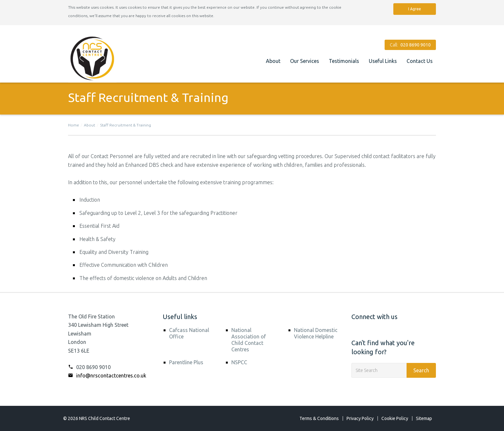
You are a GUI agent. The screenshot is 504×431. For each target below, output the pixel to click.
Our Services (304, 61)
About (273, 61)
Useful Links (383, 61)
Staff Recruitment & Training (125, 125)
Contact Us (420, 61)
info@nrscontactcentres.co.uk (107, 375)
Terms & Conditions (319, 418)
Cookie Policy (394, 418)
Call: (410, 44)
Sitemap (424, 418)
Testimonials (344, 61)
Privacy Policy (360, 418)
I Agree (414, 9)
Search (421, 370)
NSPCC (239, 362)
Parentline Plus (186, 362)
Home (73, 125)
